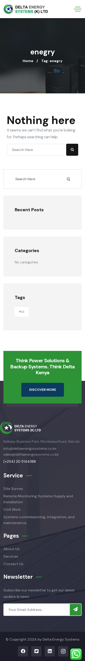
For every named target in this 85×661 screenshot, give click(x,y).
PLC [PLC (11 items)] (21, 311)
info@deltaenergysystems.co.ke (29, 448)
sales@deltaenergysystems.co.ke (31, 454)
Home (28, 60)
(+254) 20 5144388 (19, 461)
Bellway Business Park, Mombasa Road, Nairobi (41, 441)
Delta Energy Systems (61, 639)
